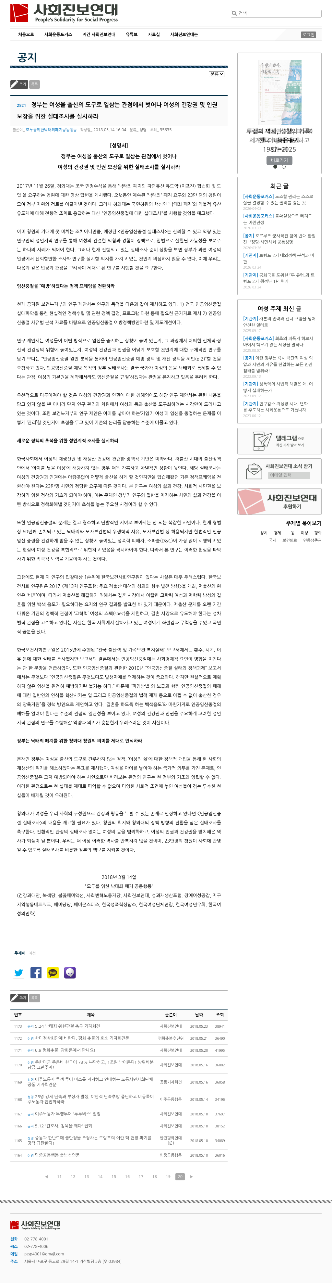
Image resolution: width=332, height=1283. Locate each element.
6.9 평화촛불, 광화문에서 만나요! (62, 1050)
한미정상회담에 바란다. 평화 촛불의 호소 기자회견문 (78, 1038)
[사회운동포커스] (258, 197)
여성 (304, 533)
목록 (34, 84)
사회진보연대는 (184, 34)
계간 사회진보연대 (98, 34)
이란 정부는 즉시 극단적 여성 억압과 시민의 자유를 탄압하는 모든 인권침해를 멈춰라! (278, 364)
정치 (263, 533)
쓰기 (22, 84)
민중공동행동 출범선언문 (54, 1155)
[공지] (248, 236)
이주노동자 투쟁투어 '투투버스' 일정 (64, 1114)
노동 (291, 533)
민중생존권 (312, 540)
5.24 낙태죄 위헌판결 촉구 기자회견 (64, 1026)
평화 (318, 533)
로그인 (308, 35)
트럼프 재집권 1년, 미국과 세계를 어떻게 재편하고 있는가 (279, 140)
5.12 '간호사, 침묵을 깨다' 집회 (60, 1126)
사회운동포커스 (58, 34)
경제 (277, 533)
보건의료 (289, 540)
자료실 (154, 34)
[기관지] (250, 255)
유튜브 (132, 34)
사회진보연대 (64, 13)
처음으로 (26, 34)
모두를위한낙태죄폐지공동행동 (51, 130)
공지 (27, 58)
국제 (273, 540)
